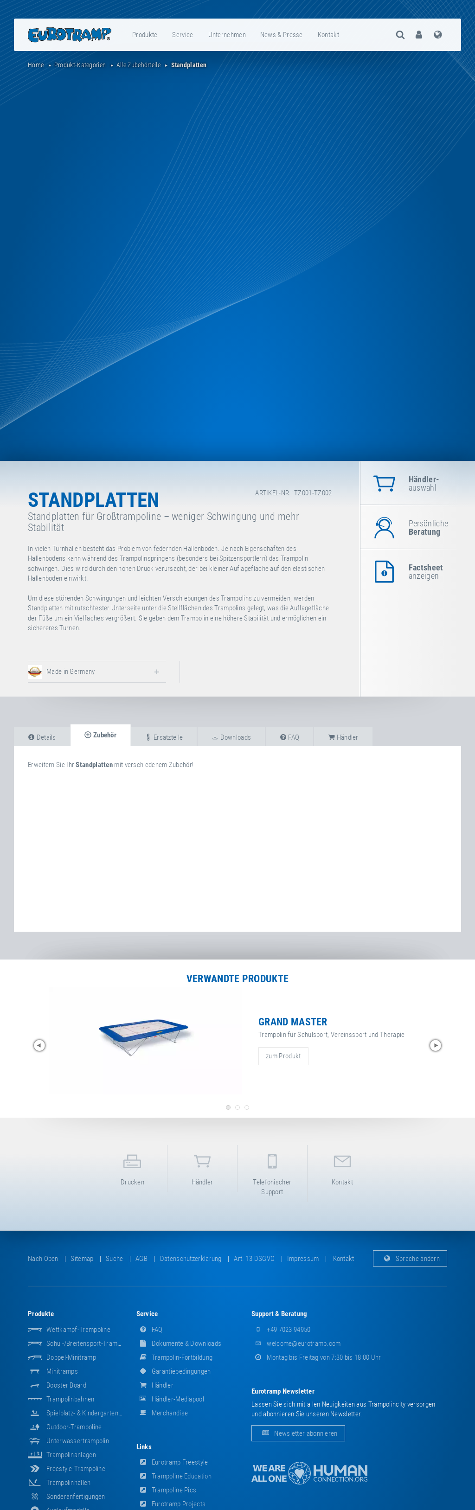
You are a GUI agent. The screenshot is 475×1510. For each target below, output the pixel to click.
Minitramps (62, 1371)
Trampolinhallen (68, 1482)
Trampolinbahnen (70, 1399)
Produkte (144, 35)
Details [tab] (42, 737)
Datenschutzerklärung (191, 1258)
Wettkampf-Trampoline (78, 1329)
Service (182, 35)
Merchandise (162, 1413)
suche (114, 1258)
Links (144, 1447)
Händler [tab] (343, 737)
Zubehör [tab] (100, 735)
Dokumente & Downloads (179, 1343)
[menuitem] (145, 35)
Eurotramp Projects (171, 1504)
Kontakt (328, 35)
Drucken (132, 1168)
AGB (141, 1258)
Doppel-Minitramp (71, 1357)
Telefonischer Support (272, 1173)
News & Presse (281, 35)
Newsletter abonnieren (298, 1433)
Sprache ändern (410, 1258)
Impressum (303, 1258)
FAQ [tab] (290, 737)
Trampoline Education (174, 1476)
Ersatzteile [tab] (164, 737)
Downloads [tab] (231, 737)
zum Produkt (283, 1056)
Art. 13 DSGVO (254, 1258)
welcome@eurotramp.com (296, 1343)
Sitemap (82, 1258)
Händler (202, 1168)
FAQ (149, 1329)
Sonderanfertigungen (75, 1496)
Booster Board (66, 1385)
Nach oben (43, 1258)
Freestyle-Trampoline (75, 1469)
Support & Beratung (279, 1314)
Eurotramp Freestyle (172, 1462)
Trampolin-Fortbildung (174, 1357)
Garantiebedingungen (173, 1371)
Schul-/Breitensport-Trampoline (90, 1343)
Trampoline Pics (166, 1490)
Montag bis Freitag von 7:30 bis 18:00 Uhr (316, 1357)
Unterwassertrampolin (77, 1441)
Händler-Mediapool (170, 1399)
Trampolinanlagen (71, 1455)
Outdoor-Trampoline (74, 1427)
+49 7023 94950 (281, 1329)
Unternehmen (227, 35)
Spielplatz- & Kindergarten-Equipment (97, 1413)
